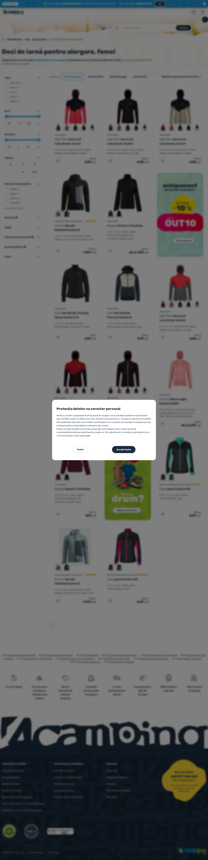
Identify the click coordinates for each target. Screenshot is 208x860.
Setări (80, 449)
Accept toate (123, 449)
